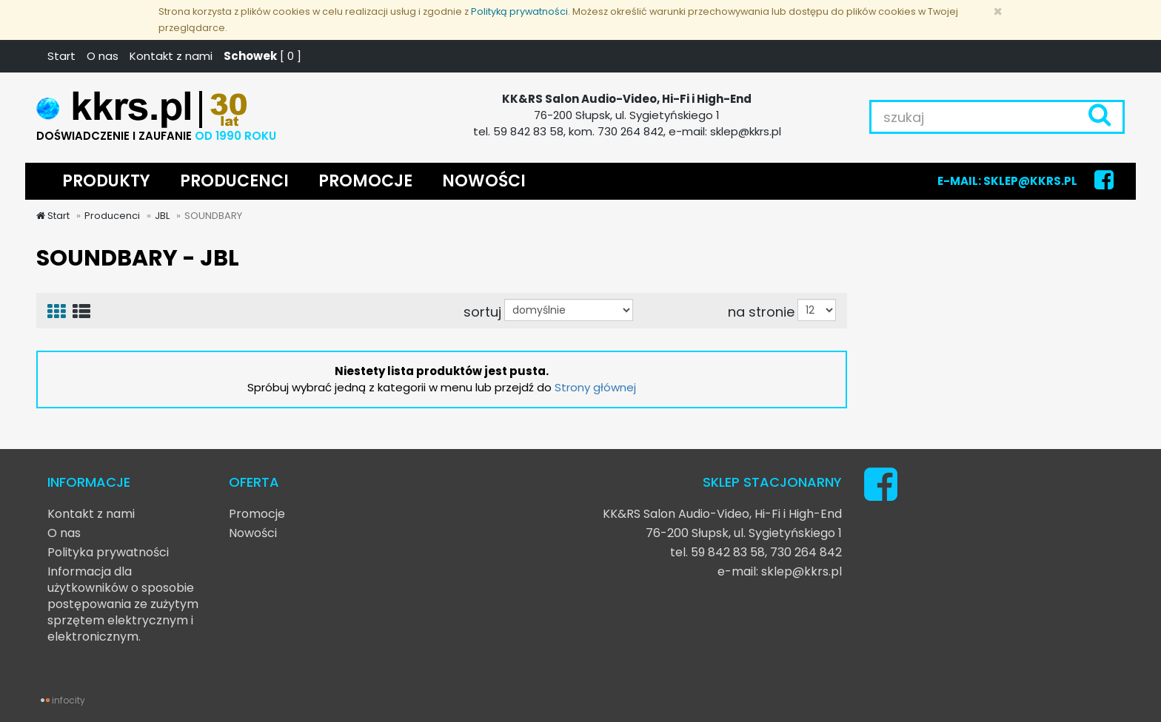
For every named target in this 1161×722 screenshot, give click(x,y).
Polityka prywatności (108, 552)
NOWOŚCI (484, 180)
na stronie (761, 311)
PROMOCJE (365, 180)
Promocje (257, 513)
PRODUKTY (106, 180)
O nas (102, 56)
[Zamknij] (998, 11)
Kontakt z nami (171, 56)
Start (61, 56)
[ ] (262, 56)
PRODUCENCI (234, 180)
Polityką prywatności (519, 11)
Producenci (112, 216)
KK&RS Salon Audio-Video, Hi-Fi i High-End (722, 513)
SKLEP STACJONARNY (772, 482)
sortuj (482, 311)
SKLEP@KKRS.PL (1030, 181)
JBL (162, 216)
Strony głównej (595, 387)
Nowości (253, 533)
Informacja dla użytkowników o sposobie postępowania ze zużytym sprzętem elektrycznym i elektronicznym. (122, 604)
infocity (68, 700)
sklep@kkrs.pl (801, 571)
